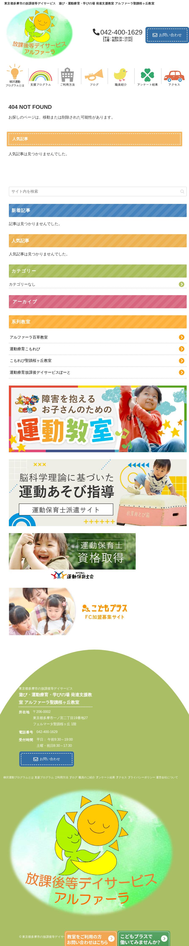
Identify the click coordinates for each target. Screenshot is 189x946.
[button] (182, 191)
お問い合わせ (167, 35)
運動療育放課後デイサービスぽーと (40, 372)
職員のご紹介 (86, 776)
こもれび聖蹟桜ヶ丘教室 (31, 360)
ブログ (73, 776)
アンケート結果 (105, 776)
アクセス (121, 776)
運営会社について (167, 776)
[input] (98, 191)
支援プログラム (44, 776)
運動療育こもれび (25, 349)
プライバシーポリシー (141, 776)
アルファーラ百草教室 (29, 337)
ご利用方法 (61, 776)
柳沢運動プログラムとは (18, 776)
